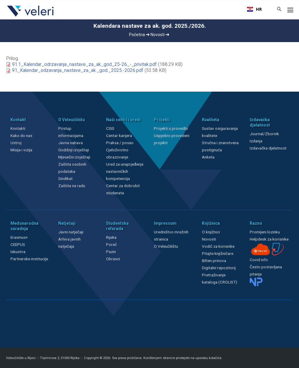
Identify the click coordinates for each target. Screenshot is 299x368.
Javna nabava (70, 142)
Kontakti (17, 128)
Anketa (208, 157)
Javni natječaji (70, 232)
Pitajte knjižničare (217, 253)
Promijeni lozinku (265, 232)
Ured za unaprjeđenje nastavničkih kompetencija (124, 171)
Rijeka (111, 237)
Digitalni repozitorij (219, 267)
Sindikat (65, 178)
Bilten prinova (214, 260)
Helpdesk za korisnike (269, 239)
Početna (139, 34)
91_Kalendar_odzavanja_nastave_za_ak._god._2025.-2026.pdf (77, 70)
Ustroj (16, 142)
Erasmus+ (19, 237)
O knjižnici (211, 232)
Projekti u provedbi (171, 128)
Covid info (259, 259)
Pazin (111, 251)
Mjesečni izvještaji (74, 157)
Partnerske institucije (29, 258)
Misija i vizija (21, 149)
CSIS (110, 128)
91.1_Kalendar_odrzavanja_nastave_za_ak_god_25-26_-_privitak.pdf (84, 64)
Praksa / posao (120, 142)
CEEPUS (17, 244)
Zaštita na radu (71, 185)
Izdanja (256, 140)
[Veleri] (30, 16)
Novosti (160, 34)
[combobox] (254, 9)
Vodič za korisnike (218, 246)
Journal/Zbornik (264, 133)
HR (254, 9)
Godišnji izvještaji (73, 149)
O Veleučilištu (166, 246)
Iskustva (17, 251)
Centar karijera (119, 135)
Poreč (111, 244)
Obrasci (113, 258)
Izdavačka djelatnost (268, 148)
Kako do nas (21, 135)
